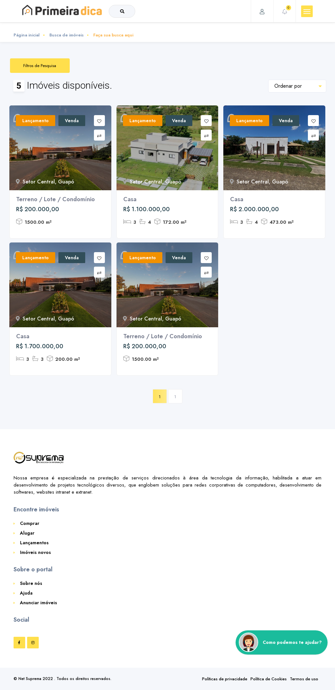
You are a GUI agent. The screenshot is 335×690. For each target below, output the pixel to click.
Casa (130, 199)
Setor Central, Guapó (45, 181)
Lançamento (35, 120)
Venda (72, 120)
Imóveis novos (35, 552)
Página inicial (27, 35)
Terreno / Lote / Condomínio (55, 199)
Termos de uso (304, 679)
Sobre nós (31, 583)
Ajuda (26, 593)
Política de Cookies (268, 679)
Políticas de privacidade (224, 679)
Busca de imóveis (66, 35)
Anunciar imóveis (38, 602)
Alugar (27, 533)
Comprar (29, 523)
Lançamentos (34, 542)
